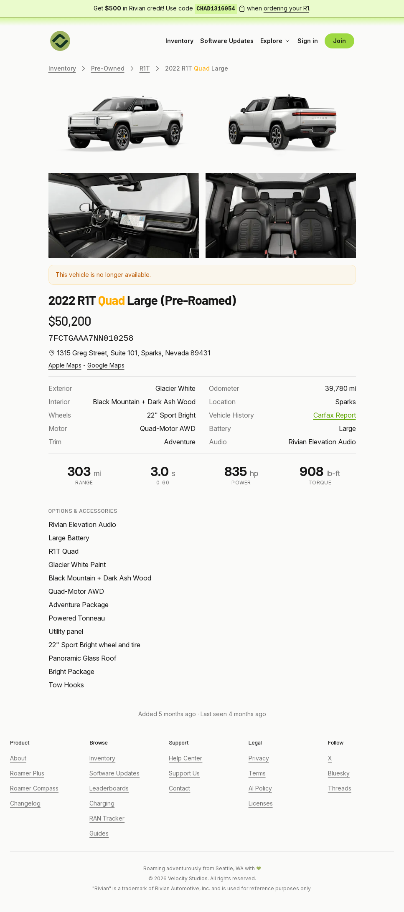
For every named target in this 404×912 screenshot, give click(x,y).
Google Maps (106, 365)
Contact (179, 788)
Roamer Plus (27, 773)
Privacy (259, 758)
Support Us (184, 773)
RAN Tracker (107, 818)
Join (339, 40)
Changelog (25, 803)
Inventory (179, 40)
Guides (99, 833)
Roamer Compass (34, 788)
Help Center (185, 758)
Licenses (261, 803)
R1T (145, 68)
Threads (339, 788)
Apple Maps (64, 365)
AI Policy (260, 788)
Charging (101, 803)
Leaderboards (109, 788)
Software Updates (227, 40)
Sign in (307, 40)
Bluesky (339, 773)
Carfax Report (334, 415)
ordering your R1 (286, 8)
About (18, 758)
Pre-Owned (108, 68)
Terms (257, 773)
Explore (275, 40)
